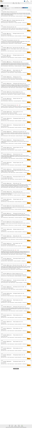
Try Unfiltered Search (25, 7)
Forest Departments (10, 147)
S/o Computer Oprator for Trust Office (6, 99)
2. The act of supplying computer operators (7, 259)
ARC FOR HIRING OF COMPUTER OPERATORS (8, 244)
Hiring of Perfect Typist (4, 336)
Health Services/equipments (10, 328)
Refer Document (5, 22)
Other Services (10, 47)
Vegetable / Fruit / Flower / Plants (10, 354)
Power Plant (9, 20)
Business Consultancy (10, 61)
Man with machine (3, 342)
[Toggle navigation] (31, 1)
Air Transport (10, 265)
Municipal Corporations (10, 33)
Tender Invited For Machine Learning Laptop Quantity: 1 (9, 281)
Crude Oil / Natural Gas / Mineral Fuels (10, 213)
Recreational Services (10, 111)
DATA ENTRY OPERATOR (4, 163)
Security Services (10, 118)
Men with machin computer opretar (6, 56)
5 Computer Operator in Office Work (6, 301)
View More (16, 368)
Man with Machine (3, 362)
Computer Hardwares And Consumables (10, 306)
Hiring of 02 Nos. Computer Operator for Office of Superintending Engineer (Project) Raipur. (13, 274)
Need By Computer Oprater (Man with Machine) (7, 148)
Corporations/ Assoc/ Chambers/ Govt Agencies (10, 98)
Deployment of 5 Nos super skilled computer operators (8, 21)
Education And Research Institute (10, 76)
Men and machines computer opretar (6, 34)
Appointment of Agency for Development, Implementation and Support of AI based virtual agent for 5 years (15, 106)
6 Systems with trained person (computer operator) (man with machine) (11, 71)
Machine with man (3, 316)
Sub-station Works (10, 183)
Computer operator (3, 230)
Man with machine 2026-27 (5, 119)
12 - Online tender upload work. (5, 294)
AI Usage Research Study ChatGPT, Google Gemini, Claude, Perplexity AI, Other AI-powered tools (14, 28)
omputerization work (17, 7)
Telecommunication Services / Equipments (10, 169)
